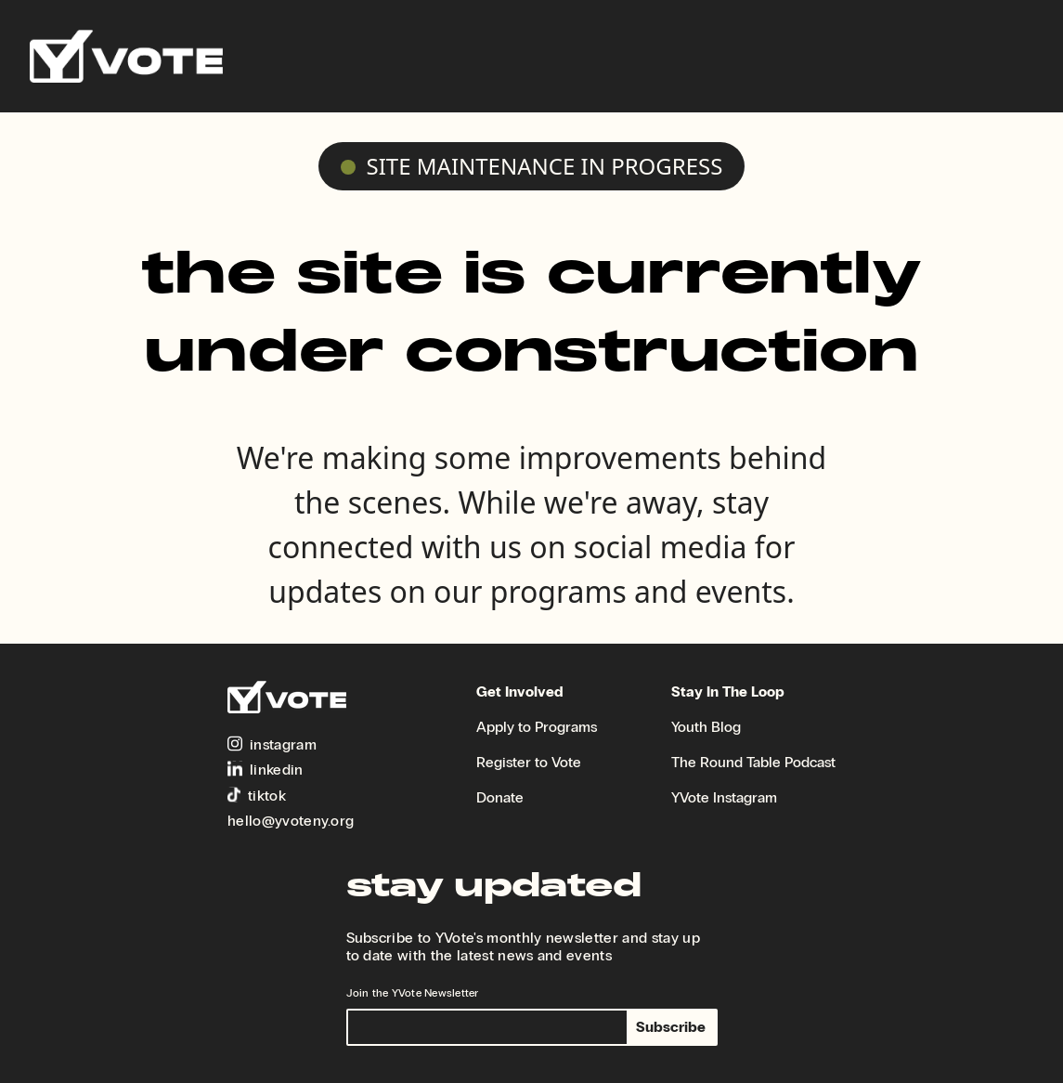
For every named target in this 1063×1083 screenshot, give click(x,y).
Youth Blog (706, 727)
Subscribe (671, 1027)
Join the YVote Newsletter (412, 992)
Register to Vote (528, 762)
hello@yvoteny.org (290, 820)
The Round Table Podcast (753, 762)
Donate (500, 797)
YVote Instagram (724, 797)
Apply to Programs (536, 727)
